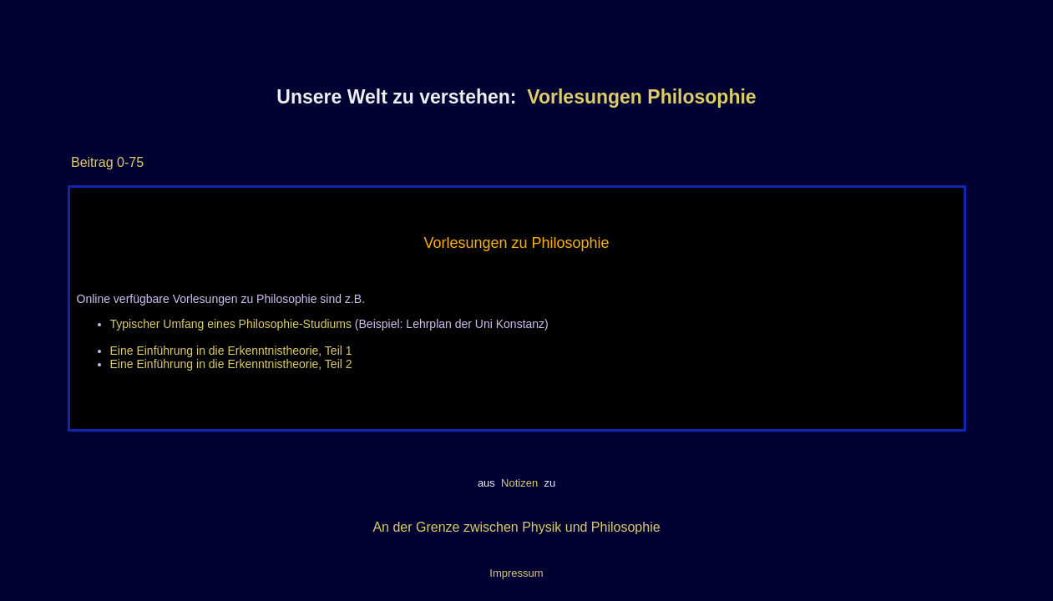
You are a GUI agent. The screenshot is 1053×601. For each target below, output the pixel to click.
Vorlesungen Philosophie (641, 97)
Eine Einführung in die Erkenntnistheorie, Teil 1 (231, 350)
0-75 (129, 162)
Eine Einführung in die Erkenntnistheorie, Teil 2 (231, 364)
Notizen (519, 483)
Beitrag (92, 162)
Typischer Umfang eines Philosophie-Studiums (231, 324)
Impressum (516, 573)
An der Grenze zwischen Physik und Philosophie (516, 527)
